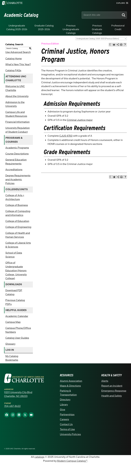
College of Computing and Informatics (17, 213)
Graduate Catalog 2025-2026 (44, 27)
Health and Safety (111, 395)
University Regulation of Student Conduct (17, 129)
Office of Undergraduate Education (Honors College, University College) (16, 270)
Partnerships (67, 414)
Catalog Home (13, 58)
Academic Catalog (21, 15)
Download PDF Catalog (13, 292)
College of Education (17, 221)
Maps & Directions (70, 385)
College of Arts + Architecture (14, 197)
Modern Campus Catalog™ (72, 460)
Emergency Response (113, 390)
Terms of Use (67, 429)
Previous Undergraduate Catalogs (71, 29)
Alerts (104, 380)
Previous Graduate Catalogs (97, 29)
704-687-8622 (12, 406)
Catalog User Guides (17, 337)
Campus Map (13, 322)
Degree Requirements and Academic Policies (17, 179)
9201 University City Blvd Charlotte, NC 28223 (18, 394)
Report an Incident (111, 385)
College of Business (16, 205)
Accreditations (13, 169)
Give (62, 409)
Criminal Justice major (80, 120)
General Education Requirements (16, 161)
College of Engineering (18, 227)
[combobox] (101, 38)
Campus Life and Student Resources (16, 114)
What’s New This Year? (18, 64)
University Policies (70, 434)
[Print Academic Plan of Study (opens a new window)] (110, 44)
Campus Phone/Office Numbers (18, 330)
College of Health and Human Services (17, 235)
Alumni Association (71, 380)
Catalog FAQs (13, 70)
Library (64, 404)
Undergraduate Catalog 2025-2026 (16, 27)
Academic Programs (17, 147)
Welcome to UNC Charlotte (15, 88)
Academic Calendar (16, 316)
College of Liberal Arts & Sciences (18, 244)
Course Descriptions (17, 153)
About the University (17, 96)
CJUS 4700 (66, 135)
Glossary (10, 343)
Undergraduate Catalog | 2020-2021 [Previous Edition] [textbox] (97, 39)
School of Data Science (13, 254)
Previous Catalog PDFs (15, 302)
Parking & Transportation (68, 392)
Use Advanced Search (18, 52)
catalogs (39, 456)
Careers (64, 419)
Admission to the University (15, 104)
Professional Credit (118, 27)
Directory (65, 399)
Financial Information (17, 121)
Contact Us (66, 424)
